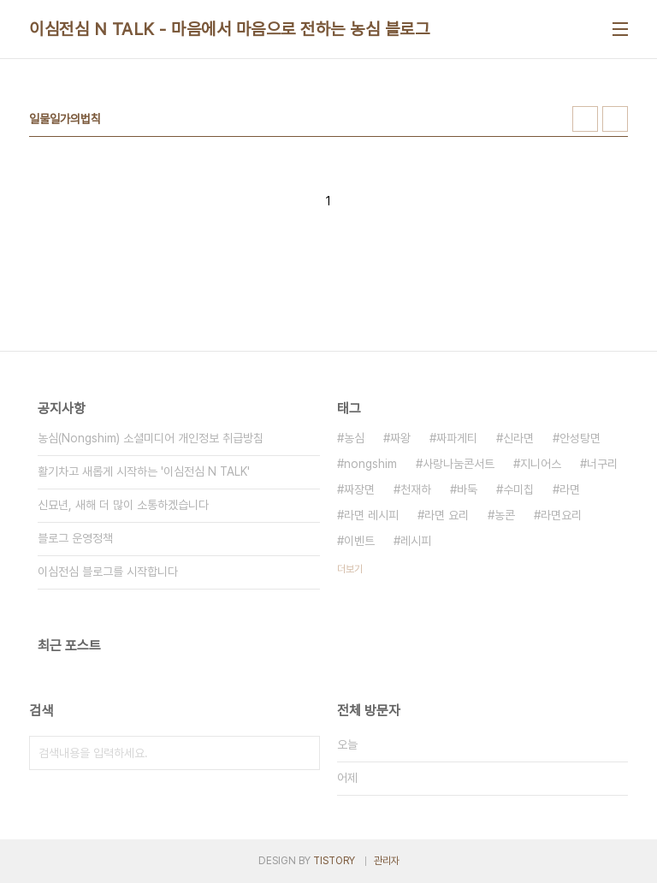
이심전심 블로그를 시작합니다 (108, 571)
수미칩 (518, 489)
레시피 (415, 541)
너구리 (602, 464)
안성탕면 (580, 438)
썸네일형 (585, 119)
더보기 (350, 569)
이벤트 (359, 541)
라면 (569, 489)
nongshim (370, 464)
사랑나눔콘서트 (458, 464)
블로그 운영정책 (75, 538)
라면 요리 (446, 515)
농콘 (504, 515)
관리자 (387, 861)
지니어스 (540, 464)
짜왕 (400, 438)
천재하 (415, 489)
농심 (354, 438)
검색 (303, 753)
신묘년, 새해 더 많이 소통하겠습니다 (123, 505)
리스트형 (615, 119)
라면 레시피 (371, 515)
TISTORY (334, 861)
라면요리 (561, 515)
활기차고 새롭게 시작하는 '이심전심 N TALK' (144, 471)
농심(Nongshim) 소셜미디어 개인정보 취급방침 (150, 438)
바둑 (467, 489)
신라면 (518, 438)
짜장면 (359, 489)
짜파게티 (456, 438)
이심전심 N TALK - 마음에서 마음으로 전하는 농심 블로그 (229, 29)
